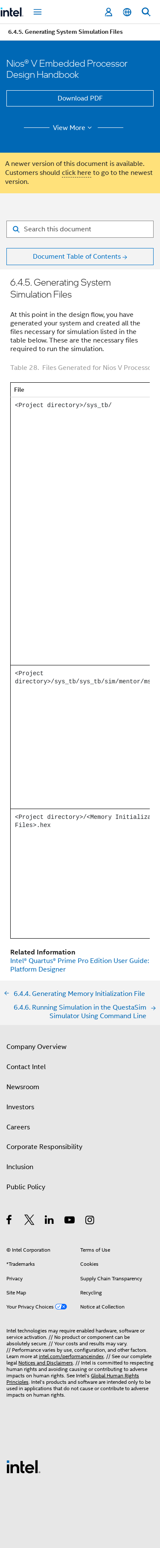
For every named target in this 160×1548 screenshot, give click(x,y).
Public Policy (25, 1187)
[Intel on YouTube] (70, 1221)
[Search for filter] (80, 229)
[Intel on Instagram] (90, 1221)
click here (76, 172)
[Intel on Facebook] (9, 1221)
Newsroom (22, 1087)
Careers (18, 1127)
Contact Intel (26, 1067)
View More (73, 128)
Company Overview (36, 1047)
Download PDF (80, 98)
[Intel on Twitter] (29, 1221)
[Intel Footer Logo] (23, 1466)
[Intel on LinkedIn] (49, 1221)
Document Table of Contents (77, 256)
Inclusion (19, 1167)
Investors (20, 1107)
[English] (127, 12)
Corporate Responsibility (44, 1147)
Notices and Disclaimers (45, 1362)
